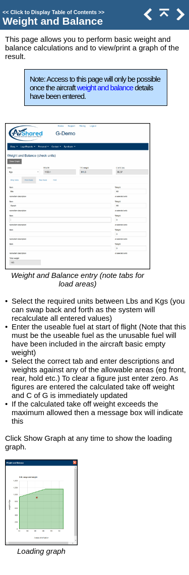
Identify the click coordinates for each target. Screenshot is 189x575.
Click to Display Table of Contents (53, 12)
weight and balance (105, 87)
